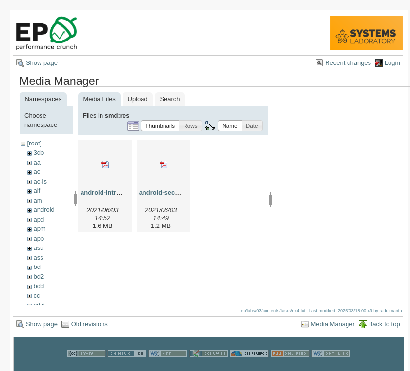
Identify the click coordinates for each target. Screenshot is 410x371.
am (37, 200)
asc (38, 247)
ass (38, 257)
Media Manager (333, 326)
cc (36, 295)
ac (36, 171)
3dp (38, 152)
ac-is (39, 181)
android (43, 209)
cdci (38, 305)
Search (170, 99)
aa (36, 162)
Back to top (384, 326)
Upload (138, 99)
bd (36, 266)
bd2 (38, 276)
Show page (42, 62)
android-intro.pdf (106, 192)
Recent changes (348, 62)
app (38, 238)
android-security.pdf (169, 192)
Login (392, 62)
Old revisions (89, 326)
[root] (34, 143)
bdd (38, 285)
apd (38, 219)
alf (36, 190)
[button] (160, 125)
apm (39, 228)
